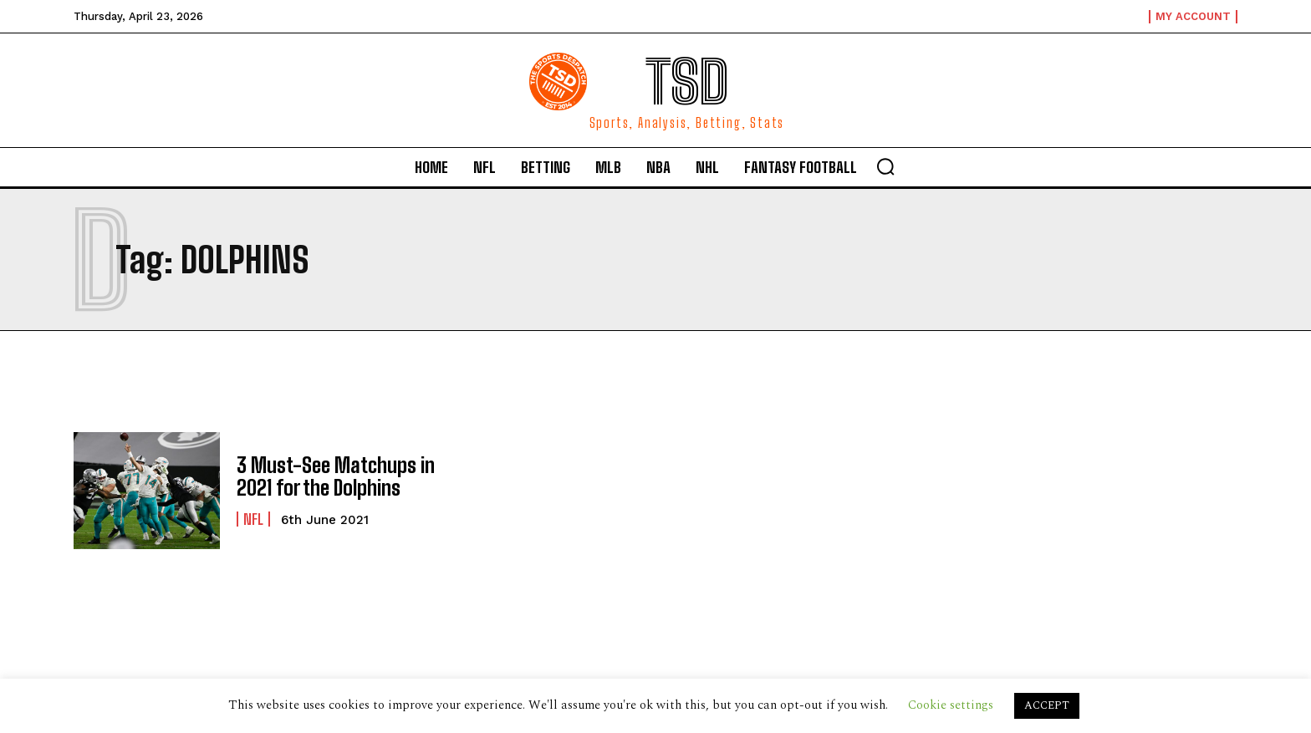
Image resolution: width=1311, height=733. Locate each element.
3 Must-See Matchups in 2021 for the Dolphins (336, 476)
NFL (253, 519)
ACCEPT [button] (1046, 705)
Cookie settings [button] (950, 705)
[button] (885, 166)
